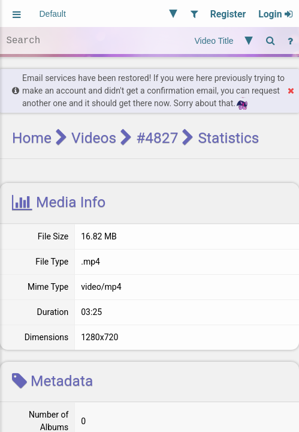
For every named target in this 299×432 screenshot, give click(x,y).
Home (32, 137)
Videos (93, 137)
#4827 (157, 137)
